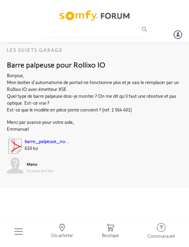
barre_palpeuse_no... (47, 141)
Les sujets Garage (35, 50)
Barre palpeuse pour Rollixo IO (56, 64)
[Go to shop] (110, 232)
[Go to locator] (62, 232)
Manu (32, 164)
